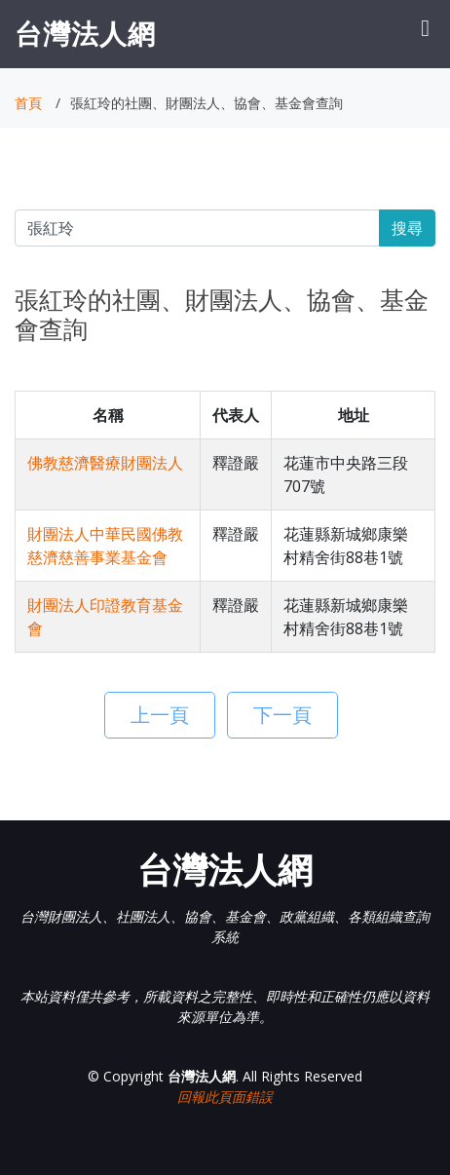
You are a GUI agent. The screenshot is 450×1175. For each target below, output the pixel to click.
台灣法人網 (85, 33)
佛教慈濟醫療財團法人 (105, 463)
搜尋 (407, 228)
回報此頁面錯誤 (225, 1096)
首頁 (28, 103)
